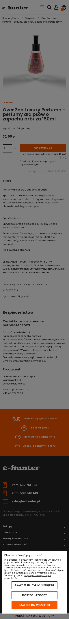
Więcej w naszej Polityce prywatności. (27, 577)
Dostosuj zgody (34, 595)
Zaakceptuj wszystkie (34, 605)
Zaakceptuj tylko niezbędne (34, 585)
